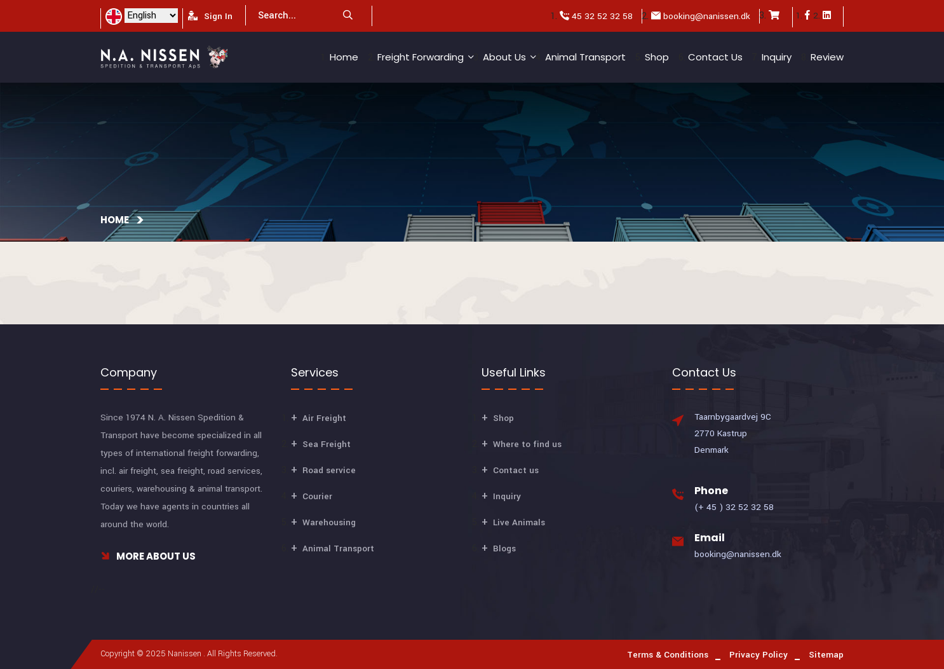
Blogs (504, 548)
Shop (657, 57)
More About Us (148, 556)
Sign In (210, 16)
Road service (329, 470)
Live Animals (519, 522)
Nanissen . (186, 653)
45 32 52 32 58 (602, 16)
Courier (317, 496)
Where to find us (527, 444)
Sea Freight (326, 444)
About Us (504, 57)
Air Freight (324, 418)
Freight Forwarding (420, 57)
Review (827, 57)
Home (344, 57)
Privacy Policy (758, 655)
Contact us (715, 57)
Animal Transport (585, 57)
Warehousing (329, 522)
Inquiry (777, 57)
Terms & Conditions (667, 655)
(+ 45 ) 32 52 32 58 (734, 507)
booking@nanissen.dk (706, 16)
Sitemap (826, 655)
